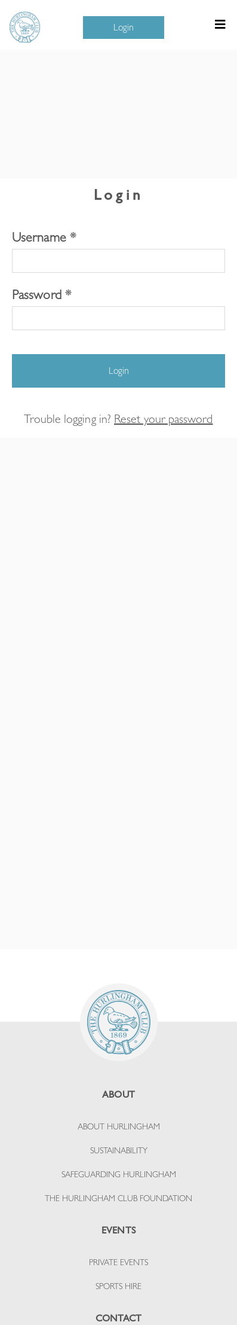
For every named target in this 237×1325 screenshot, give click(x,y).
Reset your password (163, 419)
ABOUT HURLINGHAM (119, 1126)
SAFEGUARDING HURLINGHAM (118, 1174)
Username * (44, 237)
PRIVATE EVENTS (118, 1262)
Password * (41, 294)
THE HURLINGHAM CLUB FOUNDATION (118, 1198)
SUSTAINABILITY (118, 1150)
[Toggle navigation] (220, 27)
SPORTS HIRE (118, 1286)
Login (123, 27)
